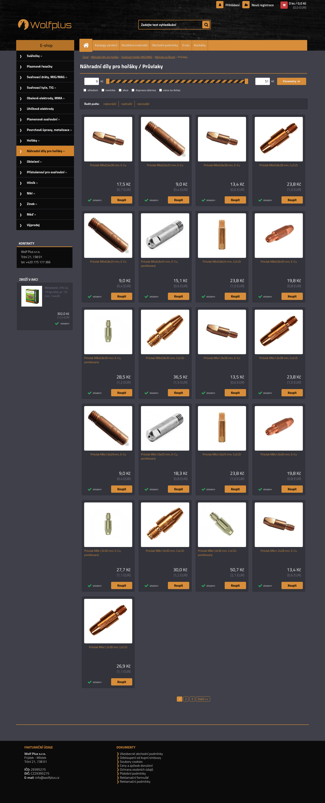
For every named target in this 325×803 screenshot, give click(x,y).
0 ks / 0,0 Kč (297, 3)
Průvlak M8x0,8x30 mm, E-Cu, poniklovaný (102, 360)
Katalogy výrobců (106, 45)
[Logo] (44, 24)
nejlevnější (109, 104)
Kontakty (200, 45)
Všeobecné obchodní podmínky (141, 753)
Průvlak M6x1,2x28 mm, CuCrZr (108, 647)
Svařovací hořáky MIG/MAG (136, 57)
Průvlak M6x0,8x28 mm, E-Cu (222, 165)
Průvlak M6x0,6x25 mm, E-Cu (165, 165)
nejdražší (126, 104)
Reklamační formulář (134, 777)
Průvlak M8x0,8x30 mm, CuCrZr (165, 358)
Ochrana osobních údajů (136, 769)
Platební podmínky (132, 773)
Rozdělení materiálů (135, 45)
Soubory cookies (131, 761)
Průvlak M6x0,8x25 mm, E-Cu (108, 262)
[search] (206, 25)
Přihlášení (232, 4)
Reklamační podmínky (134, 781)
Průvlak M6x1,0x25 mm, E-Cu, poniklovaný (159, 456)
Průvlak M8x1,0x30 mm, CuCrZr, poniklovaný (217, 553)
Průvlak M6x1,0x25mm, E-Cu (108, 454)
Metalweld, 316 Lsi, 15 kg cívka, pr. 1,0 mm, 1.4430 (56, 292)
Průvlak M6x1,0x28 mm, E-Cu (222, 358)
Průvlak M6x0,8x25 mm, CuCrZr (222, 262)
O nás (186, 45)
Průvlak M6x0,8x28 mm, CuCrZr (279, 165)
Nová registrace (262, 4)
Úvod (85, 57)
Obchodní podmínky (165, 45)
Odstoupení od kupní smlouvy (140, 757)
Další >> (203, 699)
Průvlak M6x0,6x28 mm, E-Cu (108, 165)
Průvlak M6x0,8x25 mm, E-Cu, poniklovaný (159, 264)
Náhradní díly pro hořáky (105, 57)
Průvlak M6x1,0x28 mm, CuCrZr (279, 358)
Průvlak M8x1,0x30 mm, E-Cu (279, 454)
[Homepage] (87, 45)
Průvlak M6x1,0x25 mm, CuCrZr (222, 454)
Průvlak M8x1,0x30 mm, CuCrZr (165, 551)
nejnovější (143, 104)
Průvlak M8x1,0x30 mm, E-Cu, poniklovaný (102, 553)
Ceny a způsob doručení (136, 765)
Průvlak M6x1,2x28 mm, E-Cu (279, 551)
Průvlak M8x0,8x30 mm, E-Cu (279, 262)
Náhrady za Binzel (165, 57)
